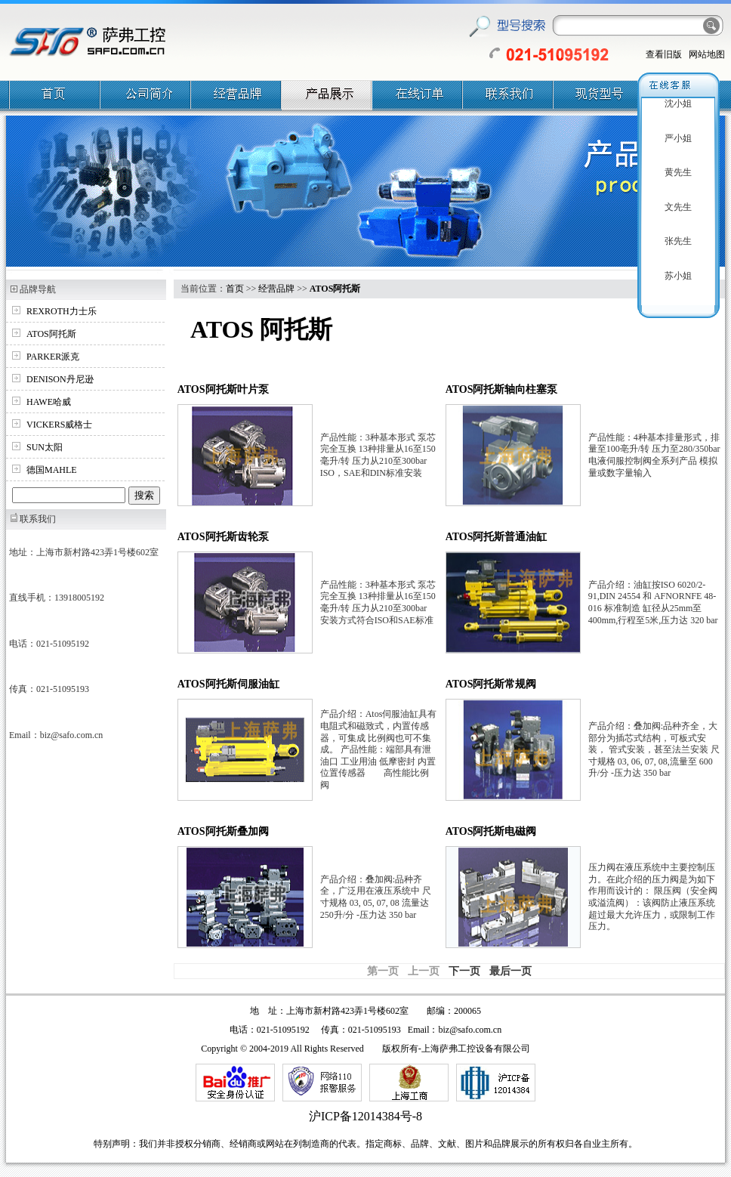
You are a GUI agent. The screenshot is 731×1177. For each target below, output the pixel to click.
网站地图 (707, 54)
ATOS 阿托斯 (261, 329)
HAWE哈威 (48, 402)
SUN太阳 (44, 447)
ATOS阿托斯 (51, 334)
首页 (235, 288)
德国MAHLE (51, 470)
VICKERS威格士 (59, 424)
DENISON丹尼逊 (60, 379)
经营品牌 (276, 288)
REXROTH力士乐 (61, 311)
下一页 (464, 971)
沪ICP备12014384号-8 (365, 1116)
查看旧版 (664, 54)
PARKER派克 (52, 356)
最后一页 (510, 971)
